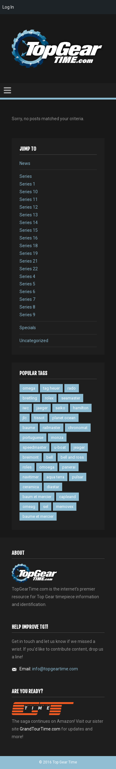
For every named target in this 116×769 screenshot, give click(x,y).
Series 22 (28, 268)
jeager (79, 447)
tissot (39, 417)
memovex (64, 506)
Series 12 (28, 207)
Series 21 (28, 261)
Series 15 (28, 230)
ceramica (31, 487)
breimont (31, 457)
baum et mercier (37, 496)
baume (29, 427)
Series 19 (28, 253)
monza (57, 437)
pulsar (77, 477)
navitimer (31, 477)
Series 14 (28, 222)
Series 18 (28, 245)
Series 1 (27, 184)
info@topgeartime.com (55, 668)
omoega (46, 467)
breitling (30, 398)
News (24, 163)
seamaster (70, 398)
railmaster (51, 427)
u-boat (60, 447)
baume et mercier (38, 516)
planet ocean (63, 417)
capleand (67, 496)
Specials (27, 327)
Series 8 (27, 307)
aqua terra (55, 477)
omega (29, 388)
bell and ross (72, 457)
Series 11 (28, 199)
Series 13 (28, 214)
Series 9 (27, 314)
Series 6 (27, 291)
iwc (26, 408)
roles (27, 467)
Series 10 (28, 191)
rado (71, 388)
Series (25, 176)
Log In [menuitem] (8, 7)
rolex (49, 398)
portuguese (33, 437)
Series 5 (27, 283)
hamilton (80, 408)
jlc (25, 417)
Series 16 (28, 237)
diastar (53, 487)
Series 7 (27, 299)
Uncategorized (33, 340)
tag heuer (51, 388)
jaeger (42, 408)
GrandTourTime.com (40, 728)
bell (49, 457)
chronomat (78, 427)
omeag (29, 506)
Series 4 (27, 276)
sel (45, 506)
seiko (60, 408)
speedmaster (34, 447)
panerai (68, 467)
